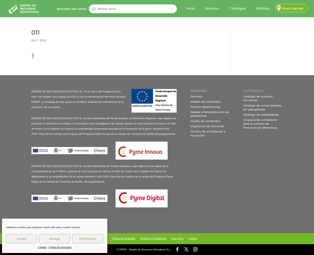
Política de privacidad (60, 247)
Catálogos (237, 8)
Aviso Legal (177, 238)
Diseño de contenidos (205, 121)
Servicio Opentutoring (205, 106)
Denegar (54, 238)
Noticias (262, 8)
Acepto (21, 238)
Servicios (212, 8)
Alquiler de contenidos (205, 101)
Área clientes (292, 8)
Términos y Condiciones (153, 238)
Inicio (190, 8)
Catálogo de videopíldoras (261, 114)
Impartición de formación (207, 126)
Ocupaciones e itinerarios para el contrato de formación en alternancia (260, 123)
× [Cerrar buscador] (172, 9)
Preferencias (87, 238)
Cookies (42, 247)
